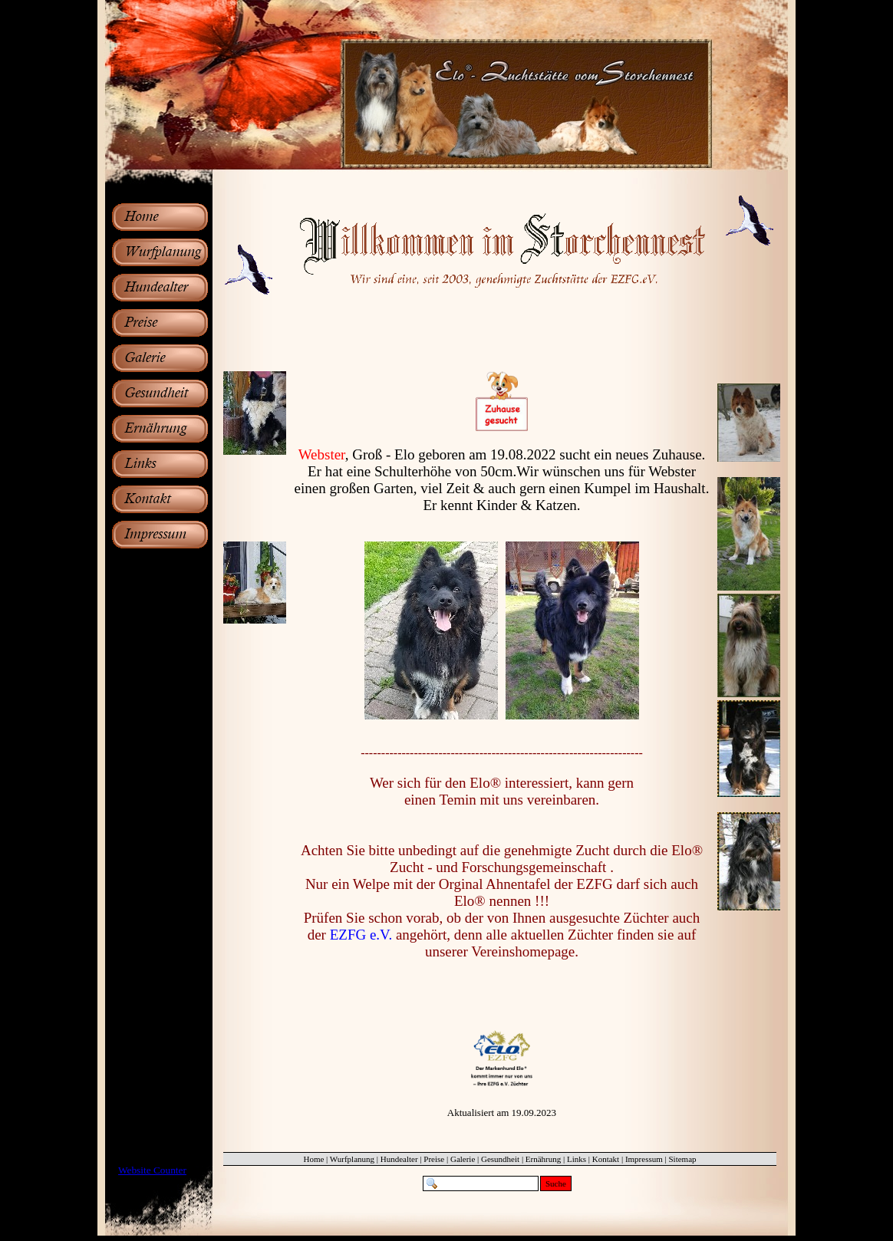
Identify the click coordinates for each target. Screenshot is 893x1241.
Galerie (462, 1159)
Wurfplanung (352, 1159)
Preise (433, 1159)
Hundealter (399, 1159)
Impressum (644, 1159)
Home (313, 1159)
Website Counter (152, 1170)
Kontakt (605, 1159)
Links (576, 1159)
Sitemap (682, 1159)
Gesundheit (500, 1159)
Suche (555, 1183)
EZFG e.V (359, 935)
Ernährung (543, 1159)
